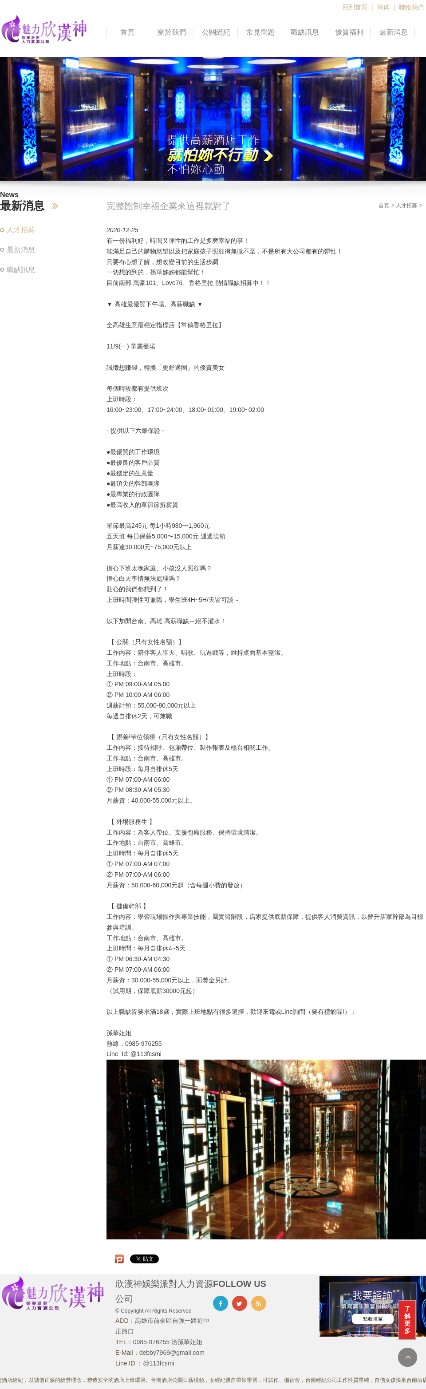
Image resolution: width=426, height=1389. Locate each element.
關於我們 (172, 32)
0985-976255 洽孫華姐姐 (167, 1341)
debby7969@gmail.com (172, 1352)
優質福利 (349, 32)
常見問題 (260, 32)
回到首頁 (355, 7)
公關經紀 (216, 32)
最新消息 (393, 32)
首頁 (127, 32)
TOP (407, 1357)
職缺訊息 (305, 32)
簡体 (383, 7)
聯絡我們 (411, 7)
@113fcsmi (158, 1363)
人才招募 (21, 229)
